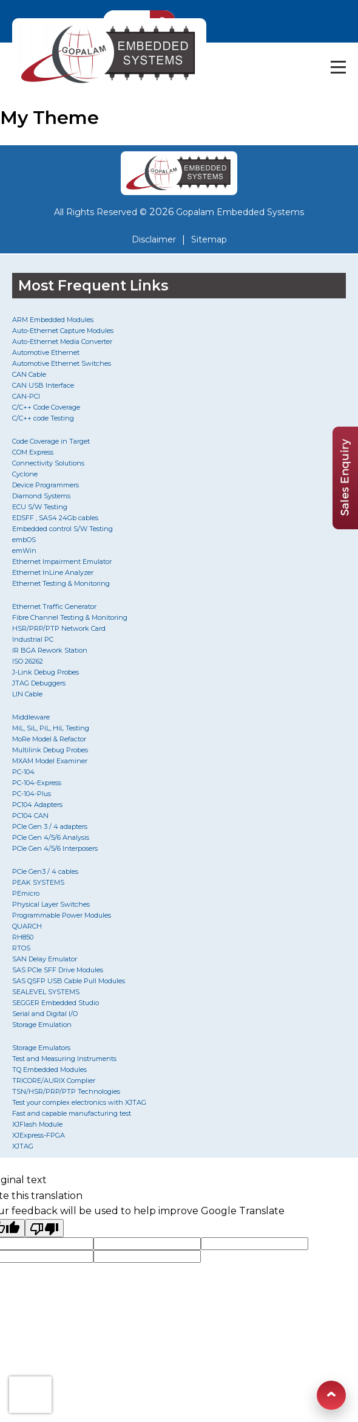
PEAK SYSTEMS (38, 882)
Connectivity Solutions (48, 463)
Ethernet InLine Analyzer (52, 572)
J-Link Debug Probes (45, 672)
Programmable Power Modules (61, 915)
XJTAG (22, 1146)
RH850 (22, 937)
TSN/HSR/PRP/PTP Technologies (66, 1091)
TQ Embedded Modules (49, 1069)
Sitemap (209, 239)
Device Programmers (45, 485)
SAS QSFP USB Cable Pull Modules (68, 981)
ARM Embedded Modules (52, 319)
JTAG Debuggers (39, 683)
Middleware (31, 717)
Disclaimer (154, 239)
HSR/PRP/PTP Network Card (59, 628)
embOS (24, 539)
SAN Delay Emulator (44, 959)
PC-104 (23, 772)
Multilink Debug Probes (50, 750)
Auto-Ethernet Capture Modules (62, 330)
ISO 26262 (27, 661)
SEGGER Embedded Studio (55, 1002)
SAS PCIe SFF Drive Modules (57, 970)
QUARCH (27, 926)
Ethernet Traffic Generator (54, 606)
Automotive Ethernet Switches (61, 363)
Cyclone (25, 474)
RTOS (21, 948)
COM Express (32, 452)
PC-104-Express (36, 782)
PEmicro (25, 893)
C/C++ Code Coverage (46, 407)
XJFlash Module (37, 1124)
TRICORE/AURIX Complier (53, 1080)
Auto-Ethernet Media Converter (62, 341)
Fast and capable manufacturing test (71, 1113)
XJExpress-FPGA (38, 1135)
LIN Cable (27, 694)
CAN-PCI (26, 396)
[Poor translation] (44, 1228)
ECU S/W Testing (39, 507)
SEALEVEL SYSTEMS (45, 991)
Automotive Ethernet (45, 352)
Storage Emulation (42, 1024)
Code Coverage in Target (51, 441)
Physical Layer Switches (51, 904)
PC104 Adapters (37, 804)
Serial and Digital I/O (45, 1013)
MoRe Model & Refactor (49, 739)
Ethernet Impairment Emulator (62, 561)
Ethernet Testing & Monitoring (61, 583)
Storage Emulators (41, 1047)
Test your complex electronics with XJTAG (79, 1102)
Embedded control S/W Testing (62, 528)
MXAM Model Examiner (49, 761)
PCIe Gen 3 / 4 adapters (49, 826)
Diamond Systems (41, 496)
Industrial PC (32, 639)
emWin (24, 550)
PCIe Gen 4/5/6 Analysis (50, 837)
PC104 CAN (30, 815)
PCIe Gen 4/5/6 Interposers (55, 848)
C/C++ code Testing (43, 418)
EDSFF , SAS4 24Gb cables (55, 518)
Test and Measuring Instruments (64, 1058)
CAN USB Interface (43, 385)
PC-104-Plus (31, 793)
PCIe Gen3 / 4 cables (45, 871)
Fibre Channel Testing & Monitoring (69, 617)
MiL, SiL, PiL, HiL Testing (50, 728)
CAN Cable (29, 374)
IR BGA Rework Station (49, 650)
